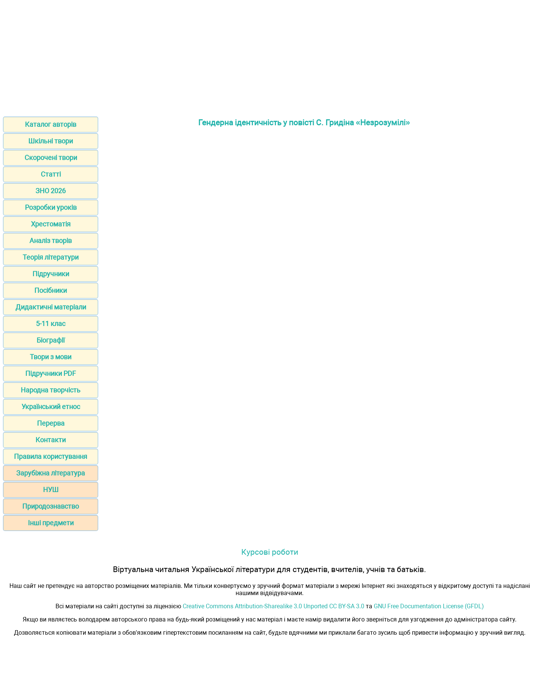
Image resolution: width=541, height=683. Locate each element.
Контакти (50, 440)
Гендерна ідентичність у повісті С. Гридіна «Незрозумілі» (304, 122)
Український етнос (51, 407)
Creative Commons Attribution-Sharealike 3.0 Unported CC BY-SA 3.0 (273, 606)
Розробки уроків (51, 207)
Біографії (51, 340)
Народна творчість (50, 390)
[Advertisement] (270, 56)
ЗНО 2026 (50, 191)
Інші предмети (51, 523)
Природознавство (50, 506)
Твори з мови (50, 357)
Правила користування (50, 456)
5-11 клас (50, 324)
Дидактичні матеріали (50, 307)
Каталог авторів (50, 124)
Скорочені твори (51, 158)
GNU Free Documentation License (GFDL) (429, 606)
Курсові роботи (269, 552)
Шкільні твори (50, 141)
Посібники (50, 290)
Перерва (51, 423)
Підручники (50, 274)
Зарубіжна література (50, 473)
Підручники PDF (50, 373)
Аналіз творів (50, 241)
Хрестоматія (51, 224)
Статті (51, 174)
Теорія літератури (51, 257)
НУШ (51, 490)
